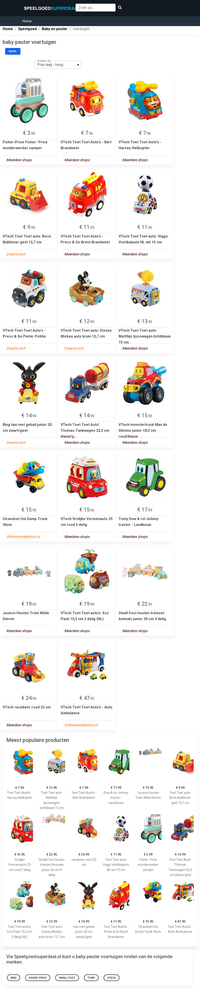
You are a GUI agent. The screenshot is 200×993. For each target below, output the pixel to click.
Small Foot (67, 977)
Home (27, 21)
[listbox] (58, 65)
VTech (111, 977)
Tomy (91, 977)
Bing (14, 977)
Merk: (13, 51)
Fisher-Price (38, 977)
